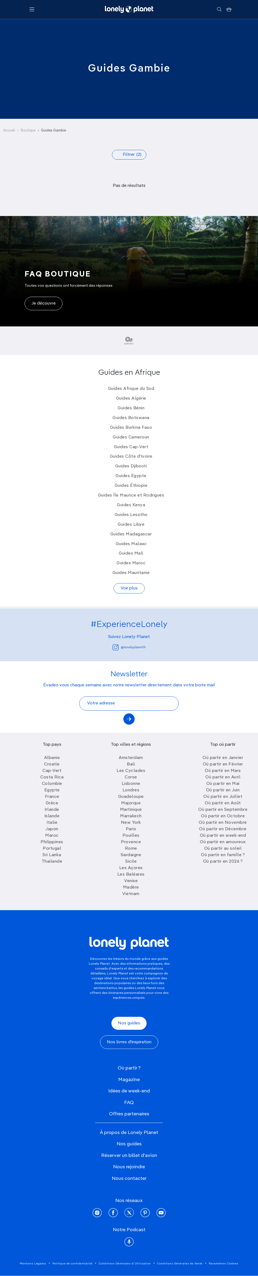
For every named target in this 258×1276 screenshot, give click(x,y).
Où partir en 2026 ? (223, 861)
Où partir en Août (223, 803)
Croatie (52, 764)
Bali (131, 764)
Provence (131, 842)
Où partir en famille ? (223, 855)
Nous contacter (129, 1178)
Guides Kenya (131, 505)
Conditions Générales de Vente (180, 1263)
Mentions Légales (33, 1263)
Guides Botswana (131, 418)
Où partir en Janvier (223, 758)
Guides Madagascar (131, 534)
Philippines (52, 842)
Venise (131, 881)
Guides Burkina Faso (131, 428)
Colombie (52, 784)
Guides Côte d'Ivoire (131, 456)
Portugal (52, 848)
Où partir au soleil (223, 848)
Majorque (131, 803)
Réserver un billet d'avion (129, 1155)
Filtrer (132, 154)
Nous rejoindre (129, 1166)
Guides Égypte (131, 476)
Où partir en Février (223, 764)
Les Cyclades (131, 771)
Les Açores (131, 868)
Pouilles (131, 835)
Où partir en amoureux (223, 842)
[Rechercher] (219, 9)
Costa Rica (52, 777)
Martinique (131, 810)
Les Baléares (131, 874)
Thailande (52, 861)
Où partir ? (129, 1068)
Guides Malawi (131, 544)
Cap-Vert (51, 771)
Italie (52, 823)
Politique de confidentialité (72, 1263)
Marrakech (131, 816)
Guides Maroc (131, 563)
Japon (51, 829)
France (52, 797)
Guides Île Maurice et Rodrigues (131, 495)
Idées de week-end (129, 1091)
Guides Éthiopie (131, 486)
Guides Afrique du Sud (131, 389)
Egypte (52, 790)
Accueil (9, 130)
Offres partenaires (129, 1114)
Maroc (52, 835)
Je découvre (43, 303)
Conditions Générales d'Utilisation (125, 1263)
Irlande (52, 810)
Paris (131, 829)
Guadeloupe (131, 797)
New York (131, 823)
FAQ (129, 1102)
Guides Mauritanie (131, 573)
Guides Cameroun (131, 437)
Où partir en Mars (223, 771)
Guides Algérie (131, 398)
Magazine (129, 1079)
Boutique (28, 130)
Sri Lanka (51, 855)
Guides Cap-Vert (131, 447)
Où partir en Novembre (223, 823)
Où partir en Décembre (223, 829)
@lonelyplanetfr (129, 647)
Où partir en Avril (222, 777)
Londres (131, 790)
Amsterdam (131, 758)
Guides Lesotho (131, 515)
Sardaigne (131, 855)
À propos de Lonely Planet (129, 1132)
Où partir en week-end (223, 835)
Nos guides (129, 1023)
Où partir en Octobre (223, 816)
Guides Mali (131, 553)
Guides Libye (131, 524)
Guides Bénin (131, 408)
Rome (131, 848)
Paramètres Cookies (224, 1263)
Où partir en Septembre (222, 810)
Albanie (52, 758)
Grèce (52, 803)
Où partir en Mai (223, 784)
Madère (131, 887)
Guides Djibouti (131, 466)
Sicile (131, 861)
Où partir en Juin (223, 790)
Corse (131, 777)
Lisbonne (131, 784)
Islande (52, 816)
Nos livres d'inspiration (129, 1042)
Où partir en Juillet (222, 797)
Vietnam (131, 894)
